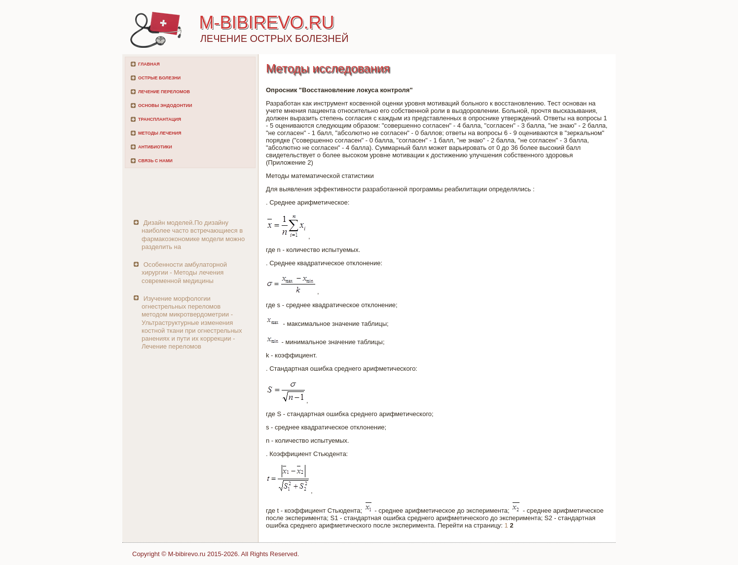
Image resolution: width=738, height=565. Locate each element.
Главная (149, 64)
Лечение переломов (164, 91)
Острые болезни (159, 77)
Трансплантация (159, 119)
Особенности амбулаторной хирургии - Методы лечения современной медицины (184, 272)
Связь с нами (155, 160)
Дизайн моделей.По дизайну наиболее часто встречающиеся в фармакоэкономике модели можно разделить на (193, 234)
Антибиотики (155, 146)
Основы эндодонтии (165, 105)
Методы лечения (159, 133)
